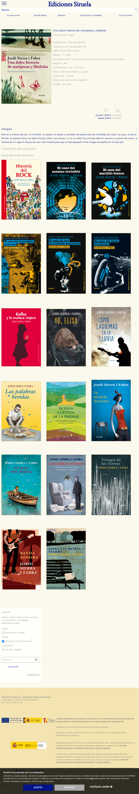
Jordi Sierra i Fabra (63, 35)
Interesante (33, 675)
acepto (38, 788)
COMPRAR (116, 115)
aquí (92, 778)
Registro (61, 15)
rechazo (69, 788)
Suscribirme (13, 667)
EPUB (103, 59)
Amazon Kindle (115, 59)
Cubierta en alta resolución (18, 148)
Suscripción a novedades (91, 15)
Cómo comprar (125, 15)
